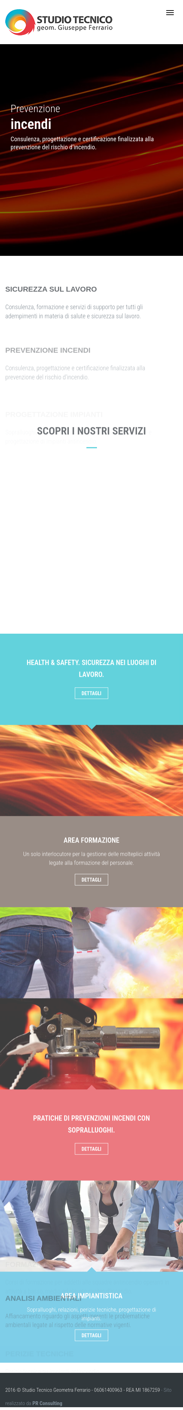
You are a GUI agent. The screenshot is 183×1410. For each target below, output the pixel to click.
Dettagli (91, 903)
